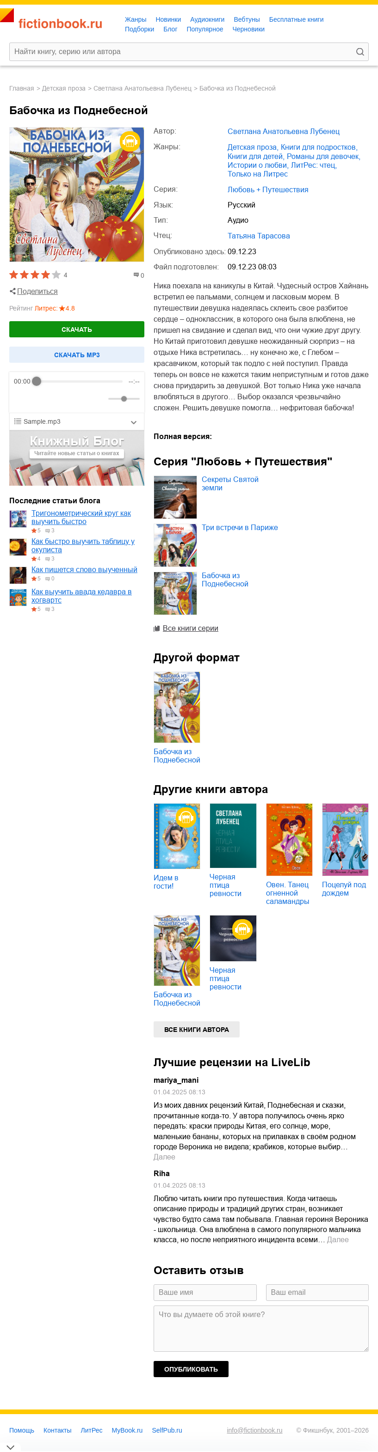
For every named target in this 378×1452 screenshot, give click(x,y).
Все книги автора (196, 1029)
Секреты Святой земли (230, 484)
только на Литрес (258, 174)
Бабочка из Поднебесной (225, 580)
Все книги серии (190, 628)
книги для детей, (256, 156)
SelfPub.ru (167, 1430)
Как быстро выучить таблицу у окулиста (83, 545)
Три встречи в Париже (240, 527)
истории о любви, (258, 165)
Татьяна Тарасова (259, 236)
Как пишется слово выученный (84, 569)
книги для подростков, (319, 147)
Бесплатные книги (296, 19)
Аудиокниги (207, 19)
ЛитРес (92, 1430)
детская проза (64, 88)
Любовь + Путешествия (268, 190)
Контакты (57, 1430)
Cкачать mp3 (77, 355)
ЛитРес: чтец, (314, 165)
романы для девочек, (323, 156)
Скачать (77, 329)
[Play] (43, 399)
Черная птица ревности (226, 885)
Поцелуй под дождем (344, 889)
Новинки (168, 19)
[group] (76, 392)
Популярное (205, 29)
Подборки (139, 29)
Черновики (248, 29)
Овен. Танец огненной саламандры (288, 893)
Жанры (135, 19)
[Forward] (64, 399)
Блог (170, 29)
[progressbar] (80, 381)
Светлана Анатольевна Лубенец (142, 88)
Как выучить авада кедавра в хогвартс (81, 596)
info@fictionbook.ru (254, 1430)
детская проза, (253, 147)
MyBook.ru (127, 1430)
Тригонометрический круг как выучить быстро (81, 517)
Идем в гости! (166, 882)
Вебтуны (247, 19)
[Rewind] (23, 399)
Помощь (21, 1430)
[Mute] (99, 399)
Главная (21, 88)
